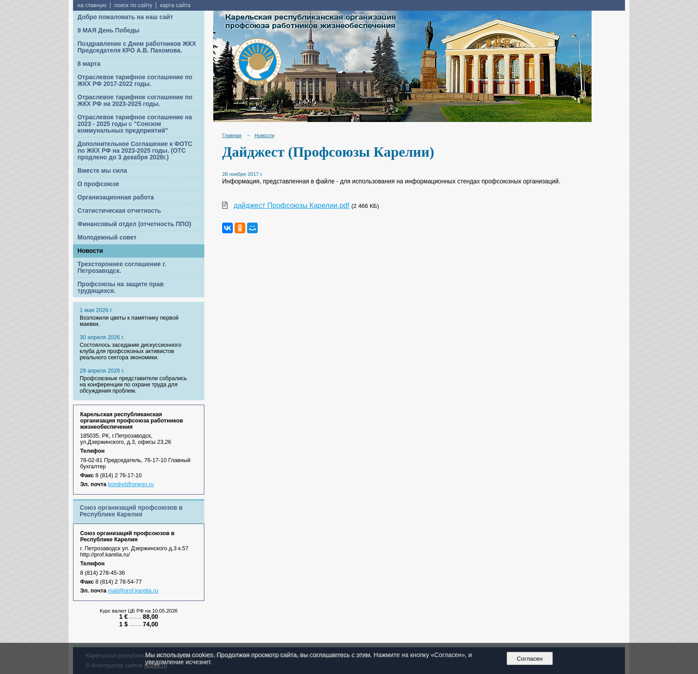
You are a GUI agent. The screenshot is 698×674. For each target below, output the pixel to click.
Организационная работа (115, 197)
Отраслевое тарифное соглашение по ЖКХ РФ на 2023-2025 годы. (134, 100)
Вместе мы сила (102, 170)
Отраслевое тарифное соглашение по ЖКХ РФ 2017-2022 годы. (134, 80)
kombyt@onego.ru (131, 484)
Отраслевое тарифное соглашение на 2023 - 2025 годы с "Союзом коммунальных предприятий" (134, 124)
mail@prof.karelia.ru (133, 591)
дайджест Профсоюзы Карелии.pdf (291, 205)
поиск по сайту (133, 5)
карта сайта (175, 5)
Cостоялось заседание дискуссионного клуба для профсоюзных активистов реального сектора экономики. (130, 351)
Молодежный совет (107, 237)
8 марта (89, 64)
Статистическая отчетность (119, 210)
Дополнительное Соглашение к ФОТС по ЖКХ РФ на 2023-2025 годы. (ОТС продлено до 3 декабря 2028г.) (134, 151)
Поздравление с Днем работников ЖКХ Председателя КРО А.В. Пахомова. (136, 47)
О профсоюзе (98, 184)
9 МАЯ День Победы (108, 30)
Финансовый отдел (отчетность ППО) (134, 224)
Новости (90, 251)
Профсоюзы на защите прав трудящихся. (120, 287)
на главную (91, 5)
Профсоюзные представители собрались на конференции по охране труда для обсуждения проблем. (133, 384)
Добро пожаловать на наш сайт (125, 17)
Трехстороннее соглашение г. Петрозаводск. (121, 267)
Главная (232, 135)
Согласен (529, 658)
